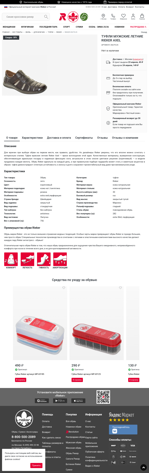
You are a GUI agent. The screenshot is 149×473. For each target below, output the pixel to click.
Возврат (130, 7)
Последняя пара (48, 27)
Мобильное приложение (91, 425)
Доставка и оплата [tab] (59, 137)
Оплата (121, 7)
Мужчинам (27, 27)
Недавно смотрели (75, 464)
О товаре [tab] (12, 137)
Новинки (119, 27)
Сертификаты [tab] (84, 137)
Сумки (79, 27)
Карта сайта (91, 418)
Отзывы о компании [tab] (125, 137)
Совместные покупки (72, 457)
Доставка (112, 7)
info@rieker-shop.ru (27, 444)
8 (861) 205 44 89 (20, 440)
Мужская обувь (74, 422)
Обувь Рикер (72, 433)
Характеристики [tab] (32, 137)
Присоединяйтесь (121, 410)
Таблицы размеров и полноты (52, 425)
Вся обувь (71, 401)
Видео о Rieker (92, 446)
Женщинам (9, 27)
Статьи (88, 412)
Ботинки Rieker (73, 444)
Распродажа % (138, 27)
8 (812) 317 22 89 (20, 431)
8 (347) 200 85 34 (27, 434)
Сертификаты (49, 432)
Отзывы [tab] (102, 137)
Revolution (72, 412)
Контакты (139, 7)
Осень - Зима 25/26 (99, 27)
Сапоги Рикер (73, 439)
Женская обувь (73, 428)
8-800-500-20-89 (93, 7)
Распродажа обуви (75, 417)
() (138, 59)
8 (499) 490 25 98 (31, 425)
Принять (36, 465)
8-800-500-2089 (24, 417)
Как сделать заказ (51, 418)
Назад (144, 32)
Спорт (66, 27)
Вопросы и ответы (51, 437)
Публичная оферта (94, 432)
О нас (104, 7)
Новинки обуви (73, 407)
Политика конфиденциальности (96, 439)
